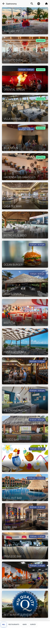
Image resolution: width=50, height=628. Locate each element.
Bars (25, 624)
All (3, 624)
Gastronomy (11, 4)
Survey (33, 624)
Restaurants (13, 624)
